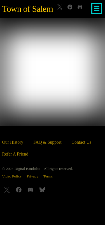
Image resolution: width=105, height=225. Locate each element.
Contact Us (81, 142)
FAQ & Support (47, 142)
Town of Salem (27, 9)
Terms (48, 176)
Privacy (32, 176)
